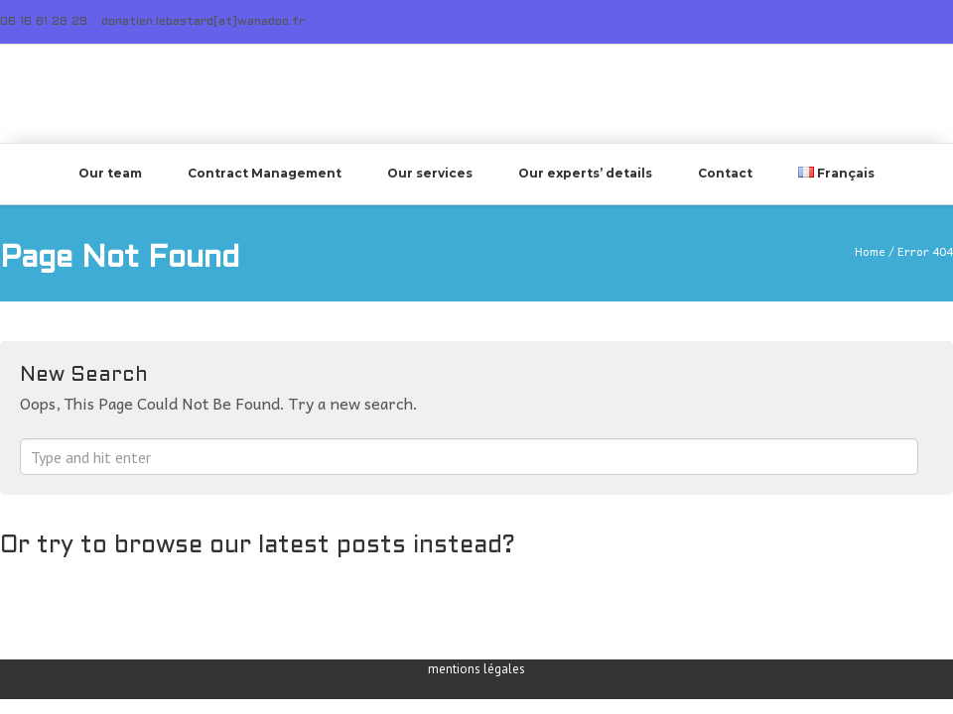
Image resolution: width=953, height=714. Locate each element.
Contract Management (264, 173)
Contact (725, 173)
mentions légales (476, 668)
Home (870, 251)
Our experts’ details (585, 173)
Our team (110, 173)
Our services (430, 173)
